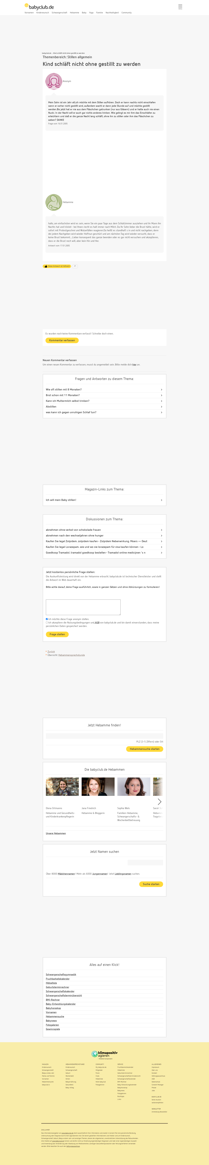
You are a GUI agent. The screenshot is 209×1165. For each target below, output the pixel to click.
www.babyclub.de (67, 1133)
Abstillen (51, 406)
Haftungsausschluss (73, 1146)
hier (134, 364)
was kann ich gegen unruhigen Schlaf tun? (71, 412)
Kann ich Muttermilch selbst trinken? (67, 401)
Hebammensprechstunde (71, 655)
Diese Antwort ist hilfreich (59, 266)
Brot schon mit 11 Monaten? (63, 395)
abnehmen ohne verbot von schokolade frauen (73, 530)
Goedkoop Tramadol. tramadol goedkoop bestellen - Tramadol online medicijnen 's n (95, 552)
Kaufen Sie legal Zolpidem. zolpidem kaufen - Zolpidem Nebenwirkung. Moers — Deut (96, 541)
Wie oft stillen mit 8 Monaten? (64, 389)
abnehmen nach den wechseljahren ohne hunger (74, 535)
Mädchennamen (66, 874)
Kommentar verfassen (62, 340)
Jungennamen (99, 874)
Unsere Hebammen (56, 833)
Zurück (51, 652)
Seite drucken (156, 1100)
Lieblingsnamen (123, 874)
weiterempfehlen (157, 1103)
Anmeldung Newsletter (159, 1112)
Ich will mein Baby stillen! (61, 500)
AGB (96, 622)
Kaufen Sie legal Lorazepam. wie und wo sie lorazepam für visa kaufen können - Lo (95, 547)
